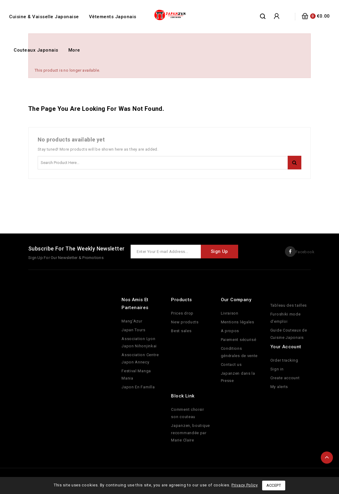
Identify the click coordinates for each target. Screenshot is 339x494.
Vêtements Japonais (112, 16)
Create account (285, 378)
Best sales (181, 331)
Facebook (305, 252)
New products (184, 322)
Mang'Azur (132, 321)
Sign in (277, 369)
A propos (230, 331)
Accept (273, 485)
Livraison (229, 313)
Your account (285, 346)
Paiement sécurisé (238, 339)
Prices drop (182, 313)
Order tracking (284, 360)
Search (294, 162)
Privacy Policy (244, 485)
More (74, 50)
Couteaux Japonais (36, 50)
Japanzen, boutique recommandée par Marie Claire (190, 432)
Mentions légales (237, 322)
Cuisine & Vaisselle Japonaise (44, 16)
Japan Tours (134, 330)
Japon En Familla (138, 387)
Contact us (231, 364)
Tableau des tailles (288, 305)
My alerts (279, 386)
